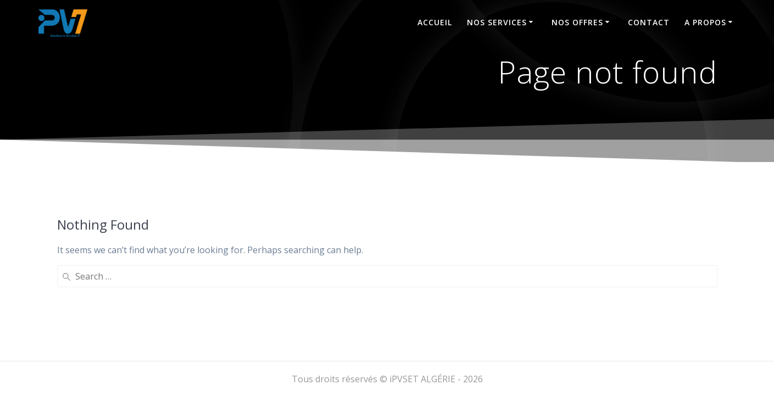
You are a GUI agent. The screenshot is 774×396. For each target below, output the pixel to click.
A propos (705, 22)
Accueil (434, 22)
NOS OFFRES (577, 22)
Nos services (497, 22)
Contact (649, 22)
